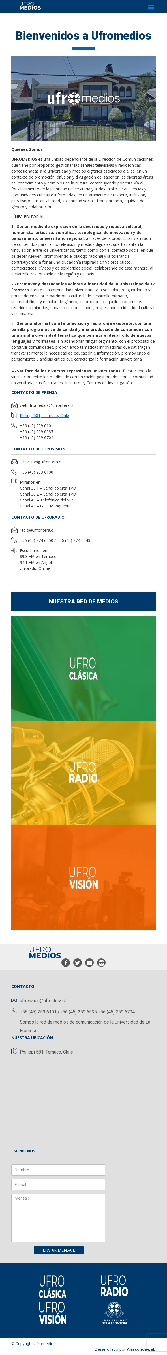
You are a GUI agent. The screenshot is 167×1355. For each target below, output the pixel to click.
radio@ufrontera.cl (37, 530)
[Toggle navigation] (151, 7)
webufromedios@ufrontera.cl (46, 405)
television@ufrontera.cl (41, 461)
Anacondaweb (141, 1349)
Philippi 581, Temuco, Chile (44, 415)
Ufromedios (44, 1343)
